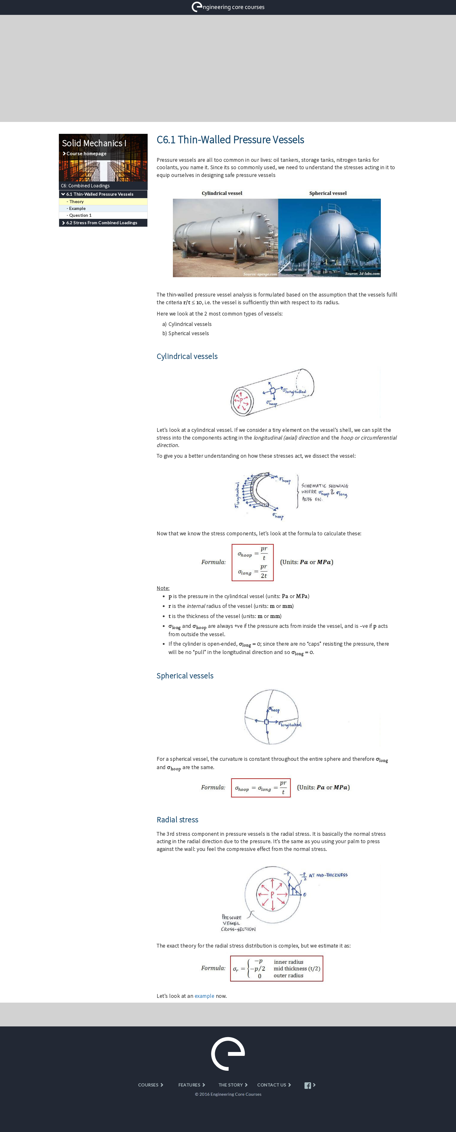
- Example (76, 208)
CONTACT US (274, 1084)
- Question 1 (79, 215)
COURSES (151, 1084)
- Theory (75, 201)
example (204, 996)
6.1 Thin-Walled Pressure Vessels (99, 194)
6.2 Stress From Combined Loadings (102, 222)
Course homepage (84, 153)
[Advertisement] (228, 68)
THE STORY (233, 1084)
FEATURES (192, 1084)
